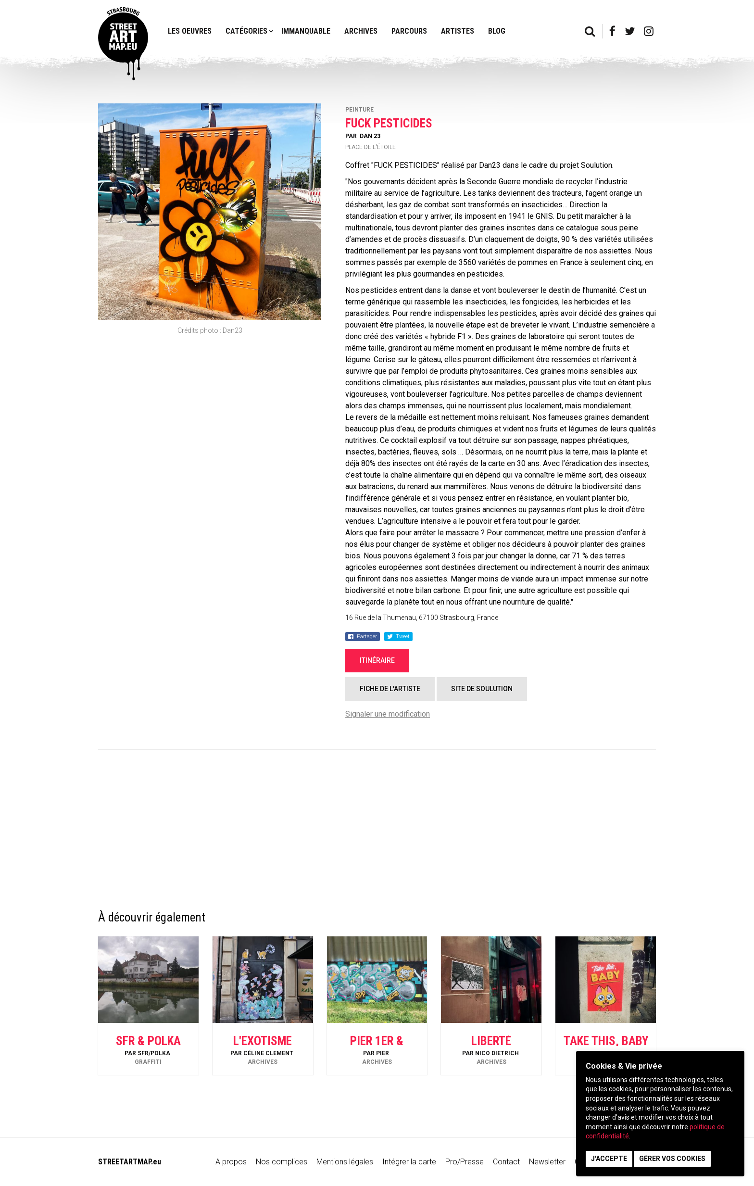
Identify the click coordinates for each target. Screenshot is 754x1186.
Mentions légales (344, 1161)
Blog (496, 31)
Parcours (409, 31)
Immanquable (305, 31)
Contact (506, 1161)
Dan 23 (370, 136)
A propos (231, 1161)
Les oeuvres (190, 31)
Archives (360, 31)
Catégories (246, 31)
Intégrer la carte (409, 1161)
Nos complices (281, 1161)
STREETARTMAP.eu (129, 1161)
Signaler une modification (387, 714)
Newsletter (547, 1161)
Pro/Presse (464, 1161)
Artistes (457, 31)
